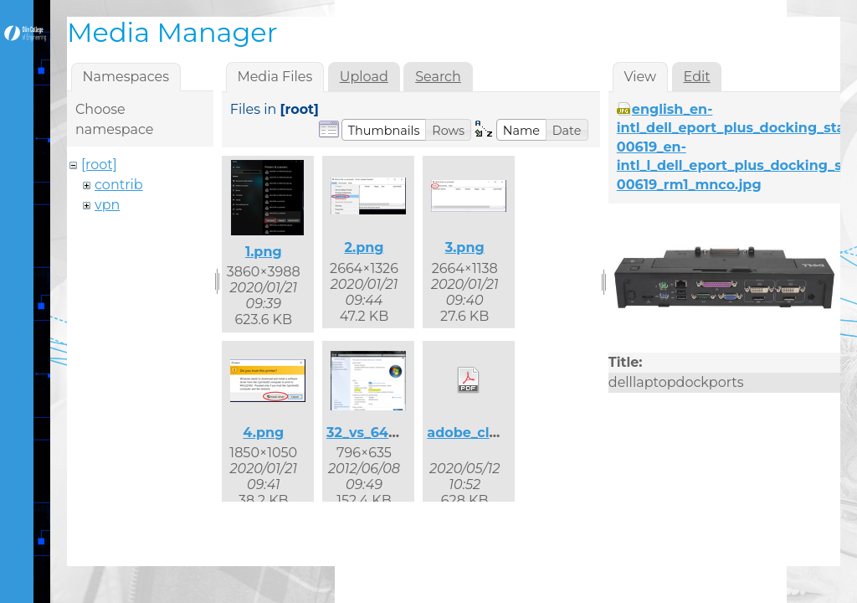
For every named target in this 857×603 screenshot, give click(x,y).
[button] (384, 130)
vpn (107, 205)
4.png (263, 433)
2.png (363, 247)
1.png (263, 252)
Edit (697, 77)
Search (438, 77)
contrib (119, 185)
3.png (465, 247)
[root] (99, 165)
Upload (364, 77)
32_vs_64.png (373, 433)
